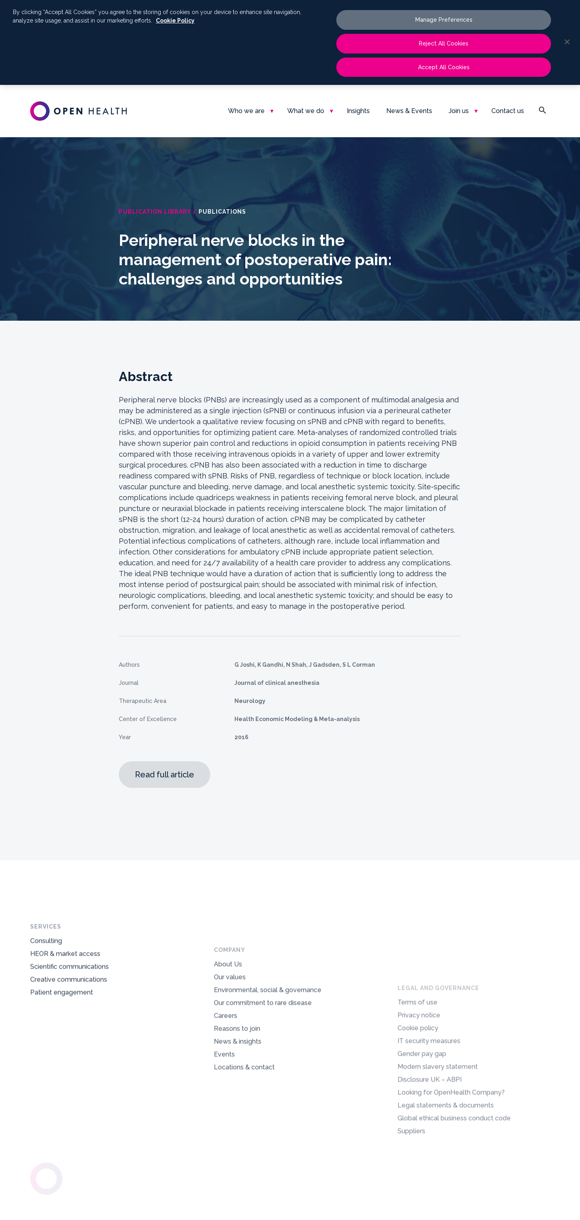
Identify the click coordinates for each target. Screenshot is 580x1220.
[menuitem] (249, 111)
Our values (230, 1041)
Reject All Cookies (443, 43)
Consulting (46, 964)
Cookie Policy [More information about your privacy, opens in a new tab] (175, 20)
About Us (228, 1028)
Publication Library (155, 211)
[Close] (567, 42)
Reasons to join (237, 1092)
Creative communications (68, 1003)
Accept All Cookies (444, 67)
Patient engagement (61, 1016)
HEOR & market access (65, 977)
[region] (290, 42)
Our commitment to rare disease (263, 1067)
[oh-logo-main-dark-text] (78, 111)
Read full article (164, 774)
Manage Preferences (443, 19)
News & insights (237, 1105)
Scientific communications (69, 990)
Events (224, 1118)
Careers (225, 1080)
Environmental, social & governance (267, 1054)
